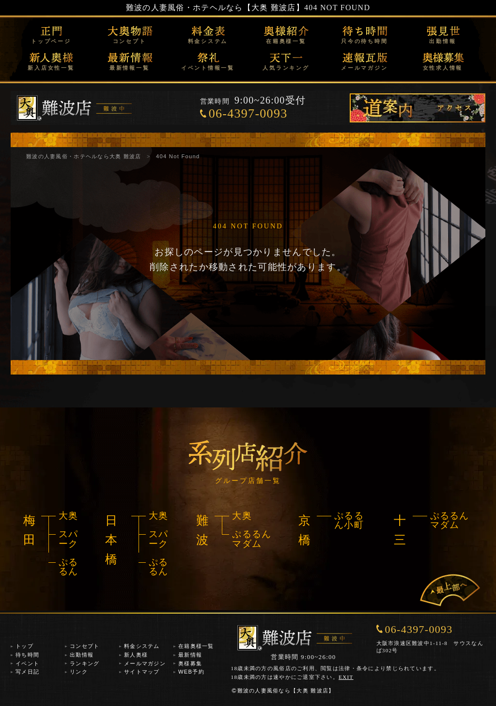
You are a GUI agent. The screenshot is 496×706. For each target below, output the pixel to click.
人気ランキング (286, 68)
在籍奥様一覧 (286, 41)
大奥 (68, 515)
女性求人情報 (443, 68)
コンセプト (129, 41)
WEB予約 (191, 672)
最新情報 (190, 655)
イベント (27, 663)
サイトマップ (142, 672)
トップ (24, 646)
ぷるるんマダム (251, 538)
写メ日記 (27, 672)
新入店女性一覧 (51, 68)
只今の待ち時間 (364, 41)
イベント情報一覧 (207, 68)
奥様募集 (190, 663)
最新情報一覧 (129, 68)
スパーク (68, 538)
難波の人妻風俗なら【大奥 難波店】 (283, 690)
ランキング (84, 663)
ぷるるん (68, 566)
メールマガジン (364, 68)
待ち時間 (27, 655)
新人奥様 (136, 655)
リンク (79, 672)
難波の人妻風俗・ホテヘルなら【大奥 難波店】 (215, 7)
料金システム (208, 41)
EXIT (346, 677)
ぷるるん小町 (349, 520)
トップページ (51, 41)
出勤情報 (442, 41)
